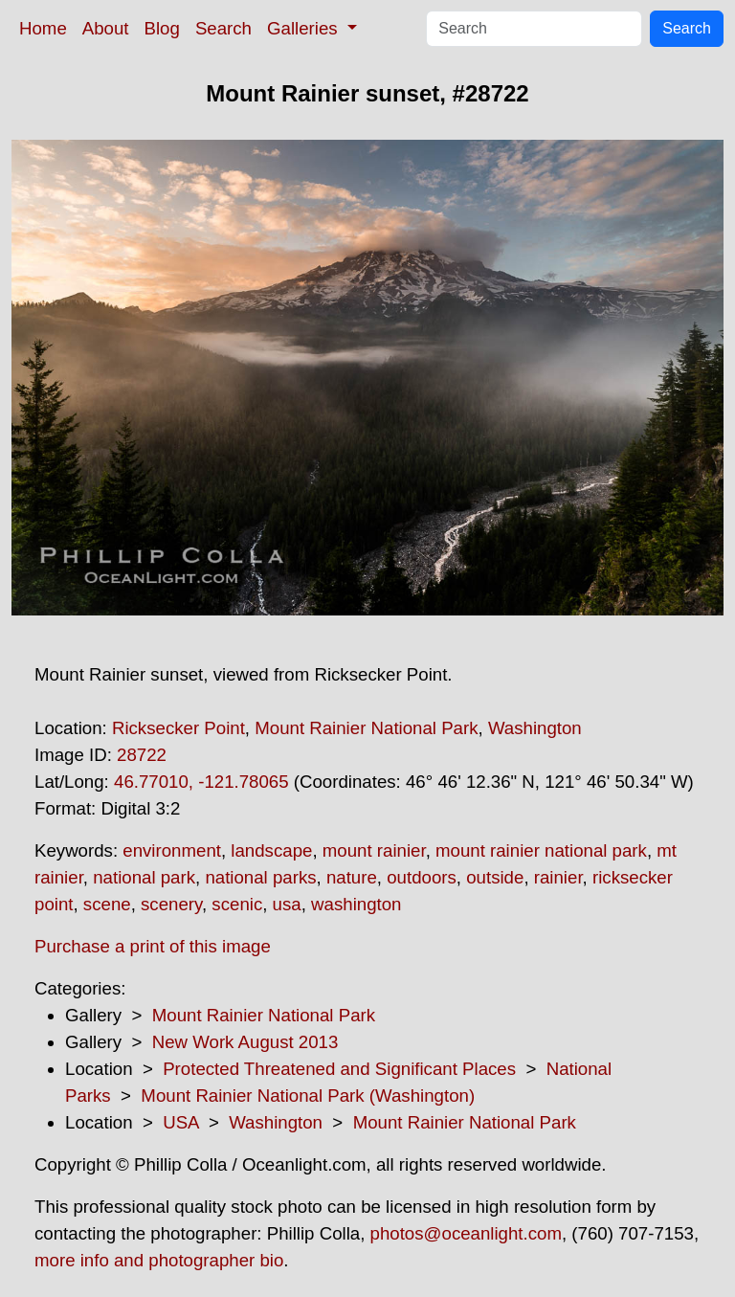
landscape (271, 850)
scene (107, 904)
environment (171, 850)
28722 (142, 755)
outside (494, 877)
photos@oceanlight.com (466, 1233)
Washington (535, 728)
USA (180, 1122)
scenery (171, 904)
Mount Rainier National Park (366, 728)
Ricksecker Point (178, 728)
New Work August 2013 (245, 1042)
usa (287, 904)
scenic (237, 904)
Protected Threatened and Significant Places (339, 1069)
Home (43, 28)
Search (223, 28)
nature (351, 877)
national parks (260, 877)
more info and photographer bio (158, 1260)
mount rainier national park (541, 850)
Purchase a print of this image (152, 946)
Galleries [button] (305, 28)
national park (144, 877)
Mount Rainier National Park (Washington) (308, 1095)
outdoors (422, 877)
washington (356, 904)
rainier (558, 877)
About (105, 28)
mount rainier (374, 850)
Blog (162, 28)
